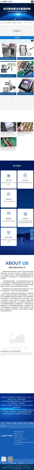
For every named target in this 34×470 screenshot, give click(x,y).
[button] (32, 1)
